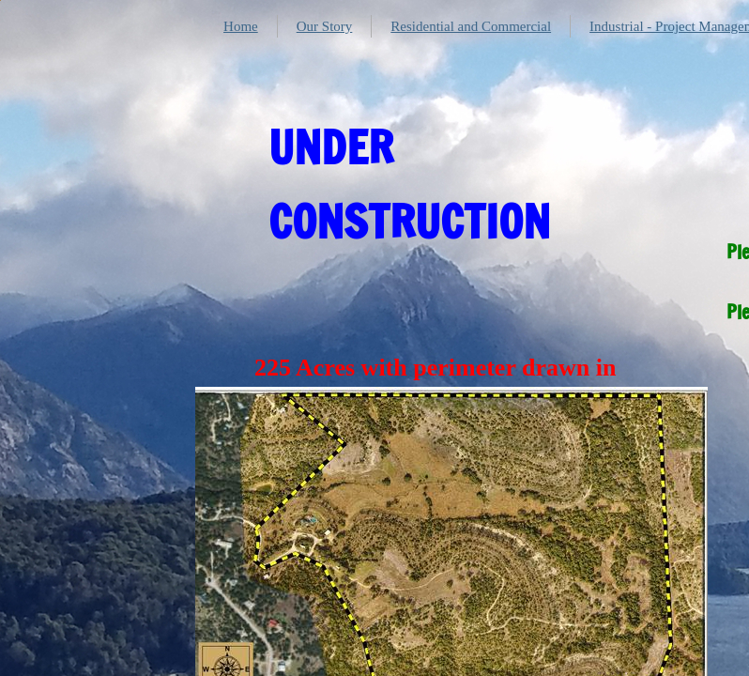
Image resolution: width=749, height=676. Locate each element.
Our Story (325, 26)
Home (240, 26)
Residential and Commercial (470, 26)
